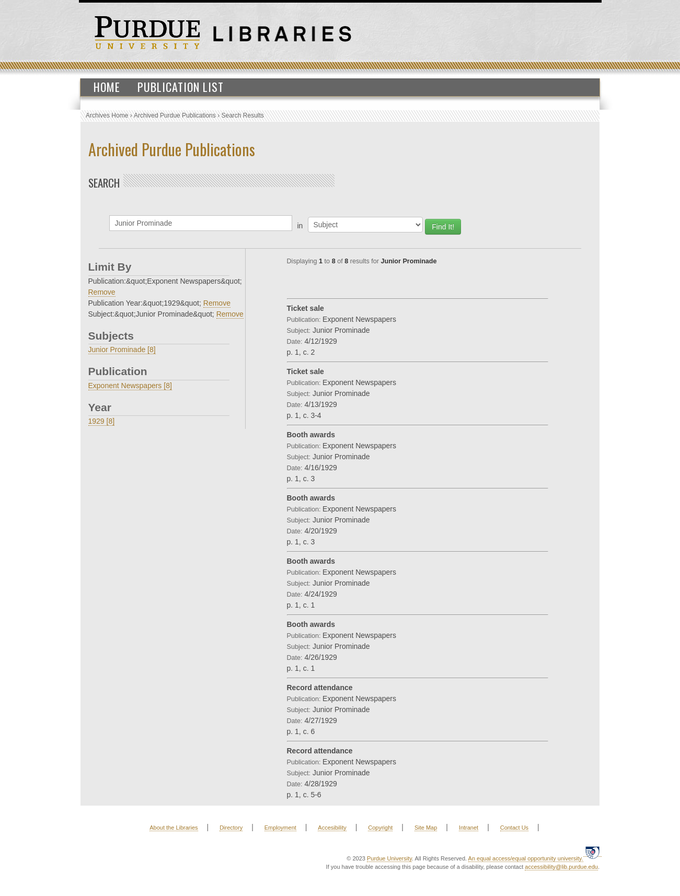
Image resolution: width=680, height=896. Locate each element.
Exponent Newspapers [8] (130, 385)
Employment (280, 827)
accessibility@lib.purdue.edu (561, 867)
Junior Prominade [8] (122, 349)
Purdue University (389, 858)
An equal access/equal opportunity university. (525, 858)
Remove (102, 292)
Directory (231, 827)
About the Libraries (173, 827)
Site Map (425, 827)
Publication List (180, 86)
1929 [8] (101, 421)
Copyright (380, 827)
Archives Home (107, 115)
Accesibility (332, 827)
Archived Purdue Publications (175, 115)
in (300, 226)
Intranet (468, 827)
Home (107, 86)
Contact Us (514, 827)
